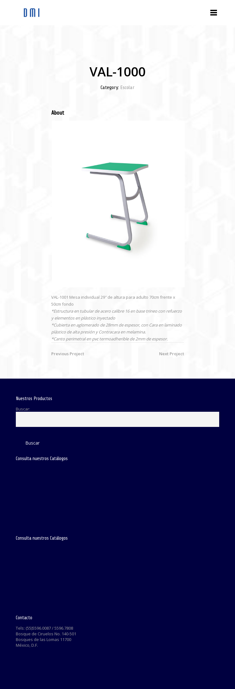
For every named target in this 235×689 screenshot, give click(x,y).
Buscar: (23, 409)
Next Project (171, 353)
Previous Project (67, 353)
